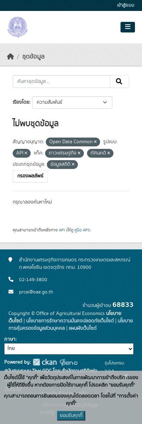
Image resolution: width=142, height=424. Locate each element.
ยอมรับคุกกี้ (71, 415)
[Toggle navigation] (128, 27)
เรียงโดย (21, 102)
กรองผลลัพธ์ (30, 176)
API (62, 230)
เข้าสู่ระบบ (125, 5)
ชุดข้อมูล (33, 56)
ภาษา (10, 339)
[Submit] (119, 81)
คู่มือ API (81, 230)
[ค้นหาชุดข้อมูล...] (61, 81)
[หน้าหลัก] (10, 56)
